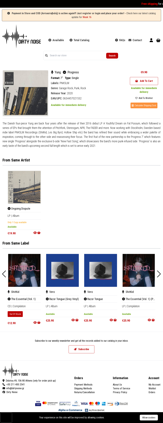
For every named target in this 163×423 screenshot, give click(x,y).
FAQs (120, 40)
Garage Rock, (66, 88)
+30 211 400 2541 (14, 384)
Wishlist (152, 388)
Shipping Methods (83, 388)
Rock (83, 88)
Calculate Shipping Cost (144, 105)
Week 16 (87, 17)
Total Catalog (79, 40)
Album (15, 215)
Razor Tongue (93, 299)
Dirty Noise (10, 392)
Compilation (19, 306)
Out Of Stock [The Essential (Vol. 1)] (15, 314)
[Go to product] (37, 232)
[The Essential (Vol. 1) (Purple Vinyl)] (139, 270)
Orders (152, 392)
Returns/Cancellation (84, 392)
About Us (117, 384)
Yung (56, 72)
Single (75, 78)
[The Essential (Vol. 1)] (24, 270)
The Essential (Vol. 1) (22, 299)
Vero (50, 291)
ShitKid (13, 291)
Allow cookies (148, 417)
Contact (135, 40)
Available (56, 40)
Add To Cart (144, 80)
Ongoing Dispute (19, 208)
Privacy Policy (120, 392)
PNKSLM (64, 83)
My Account (154, 384)
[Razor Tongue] (100, 270)
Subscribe (81, 349)
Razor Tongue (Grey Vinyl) (62, 299)
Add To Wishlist (144, 98)
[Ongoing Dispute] (24, 187)
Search (112, 55)
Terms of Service (121, 388)
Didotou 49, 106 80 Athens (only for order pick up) (29, 380)
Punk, (77, 88)
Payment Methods (83, 384)
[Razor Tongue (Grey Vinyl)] (62, 270)
